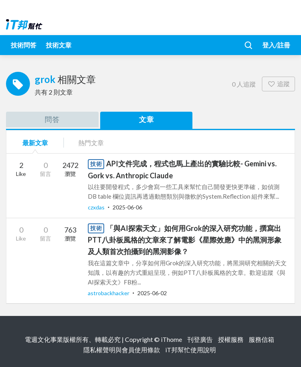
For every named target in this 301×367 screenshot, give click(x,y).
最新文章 (35, 142)
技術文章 (58, 45)
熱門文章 (91, 142)
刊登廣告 (200, 339)
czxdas (97, 207)
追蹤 (278, 83)
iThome (171, 339)
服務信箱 (261, 339)
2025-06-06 (127, 207)
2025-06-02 (152, 293)
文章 (146, 119)
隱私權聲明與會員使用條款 (121, 349)
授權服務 (231, 339)
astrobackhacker (109, 293)
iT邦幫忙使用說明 (190, 349)
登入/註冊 (276, 45)
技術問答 (23, 45)
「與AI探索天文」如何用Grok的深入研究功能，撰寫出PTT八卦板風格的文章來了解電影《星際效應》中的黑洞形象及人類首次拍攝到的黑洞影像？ (184, 240)
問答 (52, 119)
